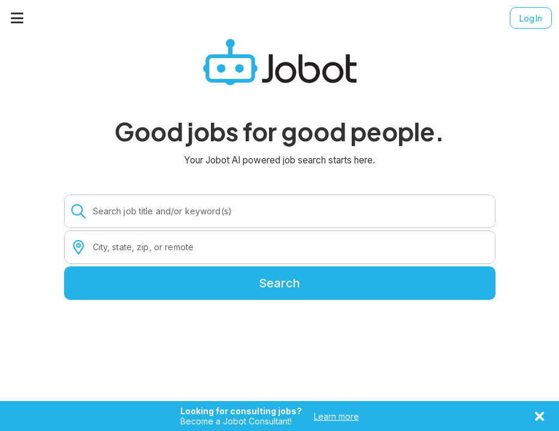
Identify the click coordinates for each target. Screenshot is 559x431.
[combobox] (290, 211)
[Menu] (17, 18)
